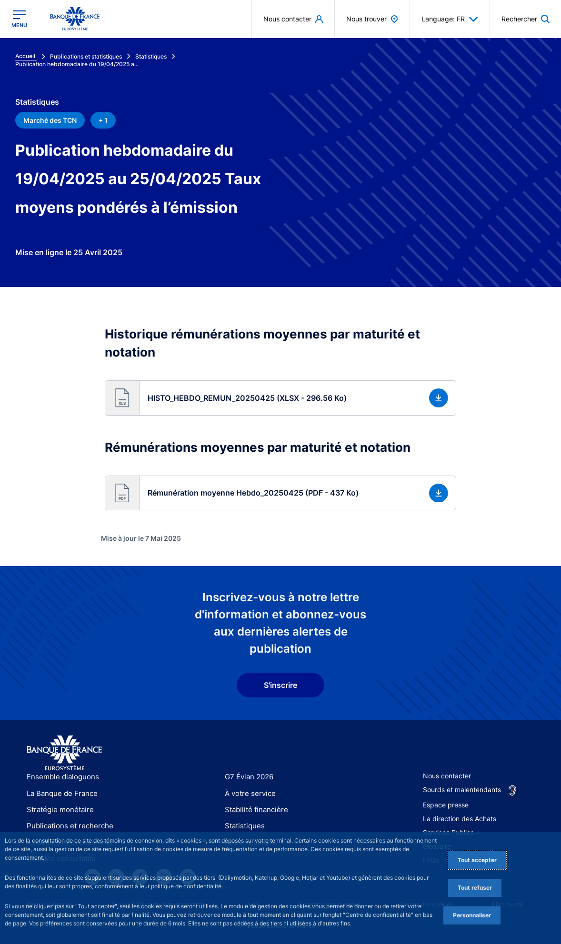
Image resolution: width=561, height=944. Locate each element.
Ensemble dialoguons (59, 777)
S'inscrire (280, 685)
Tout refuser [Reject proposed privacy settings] (475, 887)
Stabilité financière (253, 809)
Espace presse (446, 805)
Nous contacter (447, 776)
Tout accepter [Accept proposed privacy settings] (477, 860)
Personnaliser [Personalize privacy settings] (472, 915)
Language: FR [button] (449, 19)
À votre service (248, 793)
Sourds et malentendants (462, 789)
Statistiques (243, 826)
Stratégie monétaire (57, 809)
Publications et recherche (66, 826)
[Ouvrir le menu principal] (19, 18)
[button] (280, 398)
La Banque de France (60, 793)
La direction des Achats (459, 819)
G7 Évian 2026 (247, 777)
